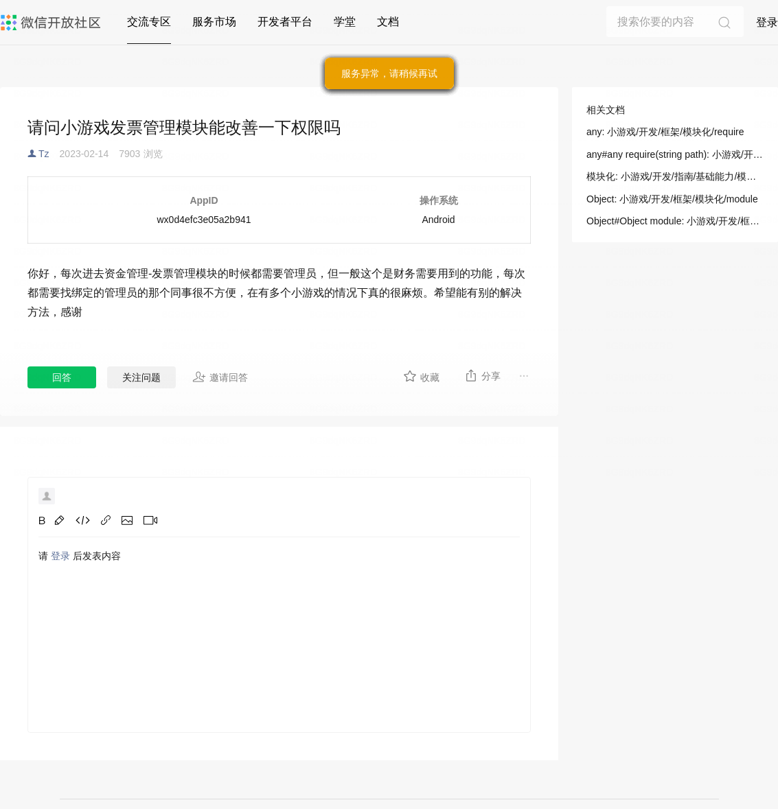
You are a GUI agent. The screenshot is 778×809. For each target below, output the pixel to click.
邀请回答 (220, 376)
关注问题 (141, 377)
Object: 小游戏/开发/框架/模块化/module (672, 199)
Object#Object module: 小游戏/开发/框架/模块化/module (675, 220)
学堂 (345, 21)
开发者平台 (285, 21)
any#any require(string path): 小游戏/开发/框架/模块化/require (675, 154)
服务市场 (214, 21)
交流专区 (149, 21)
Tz (43, 153)
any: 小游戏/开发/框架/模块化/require (665, 131)
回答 (61, 377)
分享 (482, 375)
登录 (767, 22)
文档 (388, 21)
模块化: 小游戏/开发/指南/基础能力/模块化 (675, 176)
